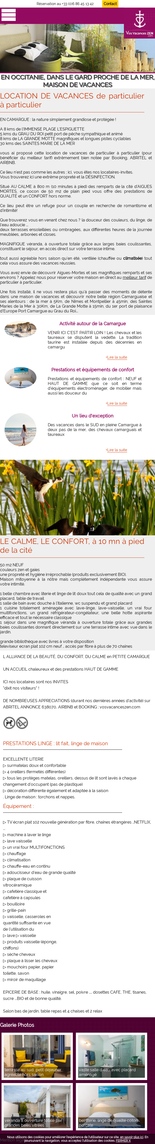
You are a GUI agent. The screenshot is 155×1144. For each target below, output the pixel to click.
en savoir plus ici (131, 1137)
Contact (110, 4)
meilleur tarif (134, 277)
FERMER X (123, 1140)
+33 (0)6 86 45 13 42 (78, 4)
